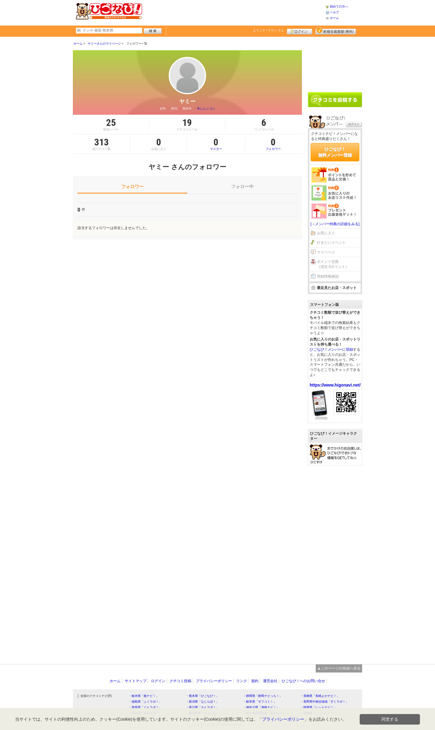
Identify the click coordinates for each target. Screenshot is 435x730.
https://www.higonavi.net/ (335, 385)
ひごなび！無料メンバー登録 (335, 152)
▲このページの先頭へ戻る (339, 668)
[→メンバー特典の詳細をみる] (335, 224)
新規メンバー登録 (335, 31)
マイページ (326, 252)
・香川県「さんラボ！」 (202, 707)
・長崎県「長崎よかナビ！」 (320, 695)
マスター (215, 144)
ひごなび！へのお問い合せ (303, 681)
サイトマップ (135, 681)
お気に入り (326, 233)
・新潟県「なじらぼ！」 (202, 701)
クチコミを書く (335, 99)
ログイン (299, 31)
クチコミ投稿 (180, 681)
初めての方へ (339, 6)
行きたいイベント (331, 243)
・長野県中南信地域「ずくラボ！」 (324, 701)
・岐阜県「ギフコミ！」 (259, 701)
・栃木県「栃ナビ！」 (144, 695)
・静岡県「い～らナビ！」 (318, 707)
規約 (254, 681)
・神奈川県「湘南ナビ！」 (261, 707)
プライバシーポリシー (214, 681)
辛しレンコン (206, 108)
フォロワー (273, 144)
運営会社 (270, 681)
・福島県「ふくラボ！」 (145, 701)
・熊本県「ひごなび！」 (202, 695)
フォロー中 (242, 186)
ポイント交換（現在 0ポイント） (333, 264)
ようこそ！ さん (268, 30)
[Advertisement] (233, 12)
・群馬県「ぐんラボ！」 (145, 707)
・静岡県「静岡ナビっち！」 (262, 695)
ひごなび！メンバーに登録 (331, 349)
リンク (241, 681)
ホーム (334, 18)
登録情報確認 (328, 276)
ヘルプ (334, 12)
